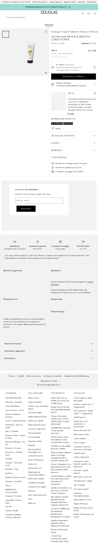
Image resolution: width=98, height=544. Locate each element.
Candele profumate (36, 483)
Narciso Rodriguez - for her (15, 443)
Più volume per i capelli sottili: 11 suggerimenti (83, 412)
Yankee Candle (11, 511)
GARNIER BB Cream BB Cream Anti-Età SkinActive (60, 430)
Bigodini (31, 445)
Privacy (12, 376)
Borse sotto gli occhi (82, 430)
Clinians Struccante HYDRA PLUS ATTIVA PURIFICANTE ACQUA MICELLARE (60, 420)
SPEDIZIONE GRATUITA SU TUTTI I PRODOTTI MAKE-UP (45, 7)
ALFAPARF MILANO (13, 398)
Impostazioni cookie (49, 381)
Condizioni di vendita (52, 376)
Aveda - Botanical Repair (15, 421)
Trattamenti (74, 32)
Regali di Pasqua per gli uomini (84, 515)
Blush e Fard (33, 398)
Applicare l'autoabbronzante (81, 494)
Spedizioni (91, 2)
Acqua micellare (35, 402)
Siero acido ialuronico (37, 495)
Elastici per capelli (35, 421)
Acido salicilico (80, 438)
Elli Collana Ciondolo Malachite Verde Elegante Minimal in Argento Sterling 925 (60, 501)
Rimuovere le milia (81, 434)
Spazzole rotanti (35, 441)
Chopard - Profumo (13, 496)
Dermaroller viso (35, 468)
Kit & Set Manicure (36, 460)
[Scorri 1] (5, 34)
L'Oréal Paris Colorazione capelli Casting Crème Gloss (60, 538)
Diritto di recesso (33, 376)
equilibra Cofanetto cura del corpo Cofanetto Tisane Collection (61, 490)
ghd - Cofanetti (11, 431)
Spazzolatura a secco (83, 500)
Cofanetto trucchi (35, 456)
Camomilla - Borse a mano (13, 501)
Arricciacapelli (34, 437)
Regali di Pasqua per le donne (83, 509)
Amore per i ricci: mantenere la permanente (81, 424)
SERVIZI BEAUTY (56, 2)
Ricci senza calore (81, 489)
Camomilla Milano (12, 406)
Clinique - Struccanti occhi (13, 464)
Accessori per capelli (37, 487)
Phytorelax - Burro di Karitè (14, 426)
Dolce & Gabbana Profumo (13, 415)
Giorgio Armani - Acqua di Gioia (15, 436)
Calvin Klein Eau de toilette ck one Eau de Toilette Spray (60, 400)
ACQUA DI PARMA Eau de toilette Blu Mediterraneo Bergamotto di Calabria (61, 513)
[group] (5, 38)
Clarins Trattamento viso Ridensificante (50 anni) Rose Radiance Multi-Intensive (61, 468)
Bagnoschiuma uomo (37, 425)
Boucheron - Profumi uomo (14, 453)
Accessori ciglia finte (37, 429)
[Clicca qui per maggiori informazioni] (69, 7)
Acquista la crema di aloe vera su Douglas (83, 448)
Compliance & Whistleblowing (76, 376)
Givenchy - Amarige (13, 402)
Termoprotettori (34, 433)
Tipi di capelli (79, 485)
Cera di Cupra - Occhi (14, 410)
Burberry (9, 473)
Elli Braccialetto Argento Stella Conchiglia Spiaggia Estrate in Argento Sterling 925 (61, 456)
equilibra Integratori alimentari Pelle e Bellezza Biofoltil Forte (60, 523)
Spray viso (32, 464)
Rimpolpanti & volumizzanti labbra (36, 473)
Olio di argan (79, 443)
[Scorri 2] (5, 42)
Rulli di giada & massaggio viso (34, 450)
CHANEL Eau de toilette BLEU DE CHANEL (61, 447)
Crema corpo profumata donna (38, 407)
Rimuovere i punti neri (83, 477)
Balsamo (84, 32)
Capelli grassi (79, 417)
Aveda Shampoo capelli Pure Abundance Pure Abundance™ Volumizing (61, 480)
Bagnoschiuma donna (37, 417)
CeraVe (8, 506)
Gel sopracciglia (35, 412)
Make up (31, 503)
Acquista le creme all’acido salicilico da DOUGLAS (82, 464)
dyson (8, 485)
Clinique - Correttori (13, 481)
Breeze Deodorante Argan (59, 531)
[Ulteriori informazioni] (95, 93)
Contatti (20, 376)
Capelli (65, 32)
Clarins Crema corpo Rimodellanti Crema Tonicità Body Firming (60, 439)
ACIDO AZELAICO (81, 457)
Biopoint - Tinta (11, 469)
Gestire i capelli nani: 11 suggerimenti (84, 405)
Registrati (26, 209)
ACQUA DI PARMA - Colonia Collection (13, 516)
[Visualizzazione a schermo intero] (46, 73)
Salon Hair (59, 36)
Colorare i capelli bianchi (81, 471)
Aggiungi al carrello (74, 76)
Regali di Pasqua (81, 504)
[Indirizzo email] (39, 200)
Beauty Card (70, 2)
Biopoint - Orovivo (13, 448)
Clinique (8, 459)
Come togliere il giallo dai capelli (83, 399)
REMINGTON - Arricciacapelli (11, 491)
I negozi (81, 2)
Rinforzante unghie (36, 479)
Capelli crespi (79, 453)
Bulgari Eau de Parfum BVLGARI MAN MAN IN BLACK (60, 410)
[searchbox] (49, 17)
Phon (30, 499)
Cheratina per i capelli (83, 481)
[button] (49, 343)
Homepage (55, 32)
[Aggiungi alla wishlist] (46, 32)
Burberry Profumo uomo (15, 477)
